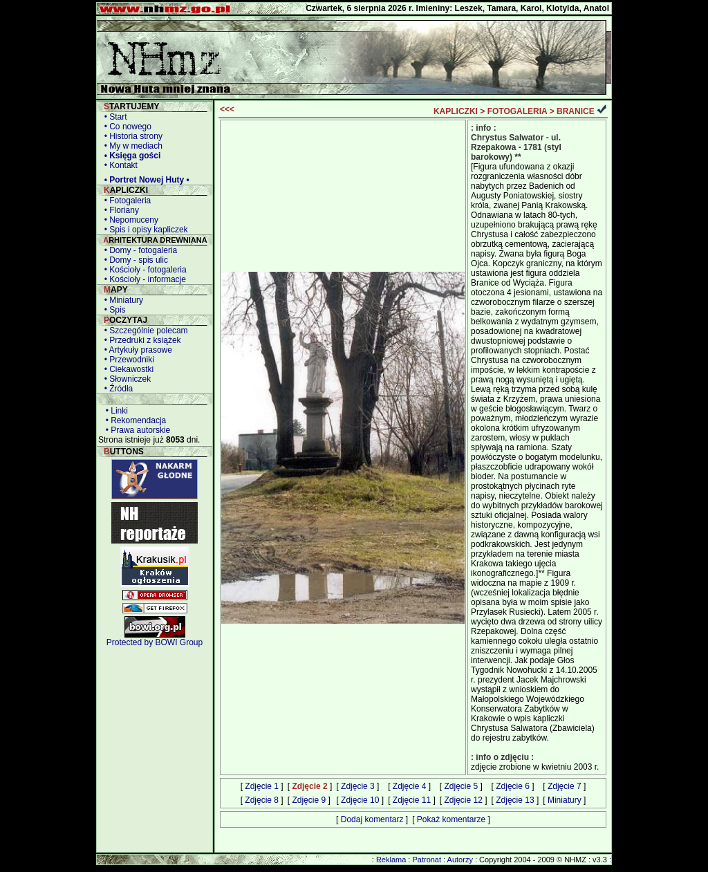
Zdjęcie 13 (515, 800)
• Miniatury (121, 300)
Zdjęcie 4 (410, 786)
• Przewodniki (127, 359)
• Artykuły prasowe (136, 350)
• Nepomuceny (129, 220)
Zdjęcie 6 (513, 786)
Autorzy (460, 859)
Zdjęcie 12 (464, 800)
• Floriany (119, 210)
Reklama (391, 859)
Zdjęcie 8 (262, 800)
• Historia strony (131, 136)
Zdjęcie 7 (564, 786)
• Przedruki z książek (140, 340)
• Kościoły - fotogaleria (143, 270)
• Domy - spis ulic (134, 260)
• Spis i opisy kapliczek (144, 229)
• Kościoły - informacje (143, 279)
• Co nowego (125, 126)
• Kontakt (119, 165)
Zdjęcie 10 (360, 800)
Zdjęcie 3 (358, 786)
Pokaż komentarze (451, 819)
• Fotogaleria (125, 200)
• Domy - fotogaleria (138, 250)
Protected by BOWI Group (154, 642)
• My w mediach (131, 146)
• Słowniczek (125, 379)
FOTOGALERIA (517, 111)
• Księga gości (130, 155)
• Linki (114, 411)
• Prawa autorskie (135, 430)
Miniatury (564, 800)
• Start (113, 117)
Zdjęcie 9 (309, 800)
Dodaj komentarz (372, 819)
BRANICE (576, 111)
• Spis (113, 310)
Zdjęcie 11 (412, 800)
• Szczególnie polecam (144, 330)
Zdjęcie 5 (461, 786)
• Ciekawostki (126, 369)
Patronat (426, 859)
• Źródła (116, 388)
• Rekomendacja (133, 420)
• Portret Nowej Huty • (144, 180)
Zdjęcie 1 (262, 786)
